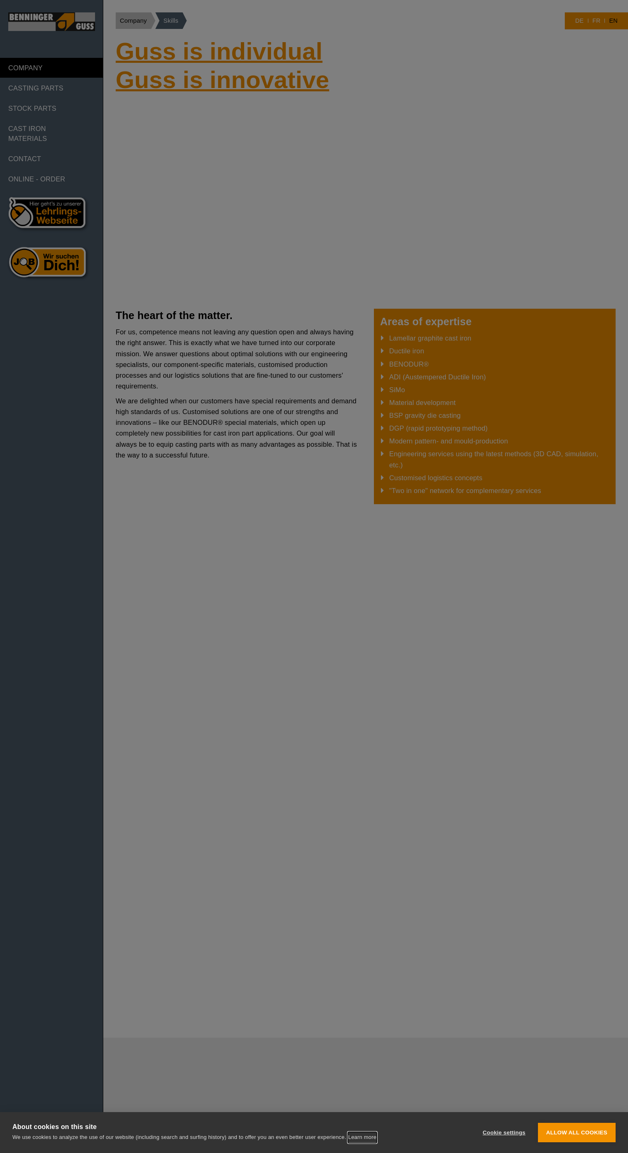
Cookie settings (504, 1132)
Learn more (362, 1137)
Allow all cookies (576, 1132)
